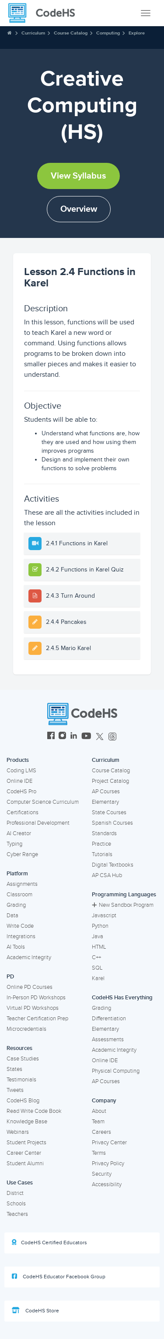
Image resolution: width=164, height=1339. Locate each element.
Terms (99, 1153)
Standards (104, 833)
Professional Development (38, 822)
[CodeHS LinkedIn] (73, 737)
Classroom (19, 894)
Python (100, 925)
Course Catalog (70, 33)
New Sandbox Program (123, 905)
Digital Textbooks (112, 864)
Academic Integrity (29, 957)
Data (12, 915)
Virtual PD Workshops (33, 1008)
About (99, 1111)
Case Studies (23, 1058)
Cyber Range (22, 854)
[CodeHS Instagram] (62, 737)
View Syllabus (78, 176)
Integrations (21, 936)
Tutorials (102, 854)
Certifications (22, 812)
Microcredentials (26, 1029)
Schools (16, 1203)
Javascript (104, 915)
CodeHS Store (35, 1310)
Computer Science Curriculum (43, 802)
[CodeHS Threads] (112, 737)
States (14, 1069)
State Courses (109, 812)
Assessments (108, 1039)
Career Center (24, 1153)
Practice (101, 843)
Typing (14, 843)
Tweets (15, 1090)
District (15, 1193)
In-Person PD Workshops (36, 997)
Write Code (20, 925)
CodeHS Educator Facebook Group (58, 1276)
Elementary (105, 802)
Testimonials (21, 1079)
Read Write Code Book (34, 1111)
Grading (16, 905)
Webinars (18, 1132)
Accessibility (107, 1184)
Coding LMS (21, 770)
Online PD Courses (29, 987)
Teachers (17, 1214)
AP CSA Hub (107, 875)
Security (102, 1173)
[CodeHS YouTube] (86, 737)
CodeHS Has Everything (122, 998)
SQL (97, 967)
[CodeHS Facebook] (51, 737)
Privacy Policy (108, 1163)
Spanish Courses (112, 822)
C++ (96, 957)
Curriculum (33, 33)
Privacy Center (109, 1142)
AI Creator (19, 833)
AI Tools (16, 946)
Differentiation (109, 1018)
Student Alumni (25, 1163)
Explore (137, 33)
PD (10, 977)
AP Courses (106, 791)
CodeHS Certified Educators (49, 1242)
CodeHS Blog (23, 1100)
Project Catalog (110, 781)
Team (98, 1121)
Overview (78, 209)
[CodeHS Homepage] (45, 13)
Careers (101, 1132)
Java (97, 936)
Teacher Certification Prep (37, 1018)
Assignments (22, 884)
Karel (98, 978)
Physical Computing (116, 1070)
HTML (99, 946)
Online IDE (19, 781)
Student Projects (26, 1142)
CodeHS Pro (21, 791)
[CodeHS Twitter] (99, 737)
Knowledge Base (27, 1121)
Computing (108, 33)
